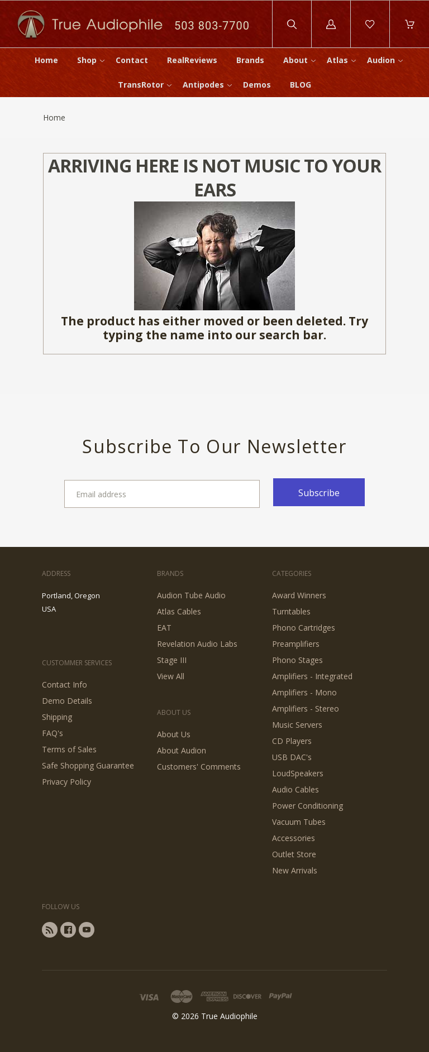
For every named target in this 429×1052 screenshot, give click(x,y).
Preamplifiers (296, 643)
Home (46, 60)
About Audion (181, 750)
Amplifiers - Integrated (312, 676)
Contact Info (64, 684)
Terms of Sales (69, 749)
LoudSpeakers (297, 773)
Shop (87, 60)
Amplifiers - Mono (304, 692)
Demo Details (67, 700)
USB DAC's (292, 757)
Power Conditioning (307, 805)
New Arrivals (294, 870)
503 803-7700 (212, 25)
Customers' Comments (199, 766)
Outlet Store (294, 854)
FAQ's (52, 733)
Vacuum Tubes (299, 821)
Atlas (337, 60)
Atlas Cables (179, 611)
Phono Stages (297, 660)
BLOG (300, 84)
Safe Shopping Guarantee (88, 765)
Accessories (293, 838)
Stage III (172, 660)
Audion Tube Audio (191, 595)
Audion (381, 60)
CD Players (292, 741)
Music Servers (297, 724)
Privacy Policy (66, 781)
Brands (250, 60)
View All (170, 676)
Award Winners (299, 595)
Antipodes (203, 84)
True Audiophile (229, 1016)
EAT (164, 627)
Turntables (291, 611)
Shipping (57, 717)
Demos (257, 84)
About (295, 60)
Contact (132, 60)
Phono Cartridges (303, 627)
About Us (173, 734)
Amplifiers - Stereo (305, 708)
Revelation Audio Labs (197, 643)
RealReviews (192, 60)
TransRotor (141, 84)
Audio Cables (295, 789)
